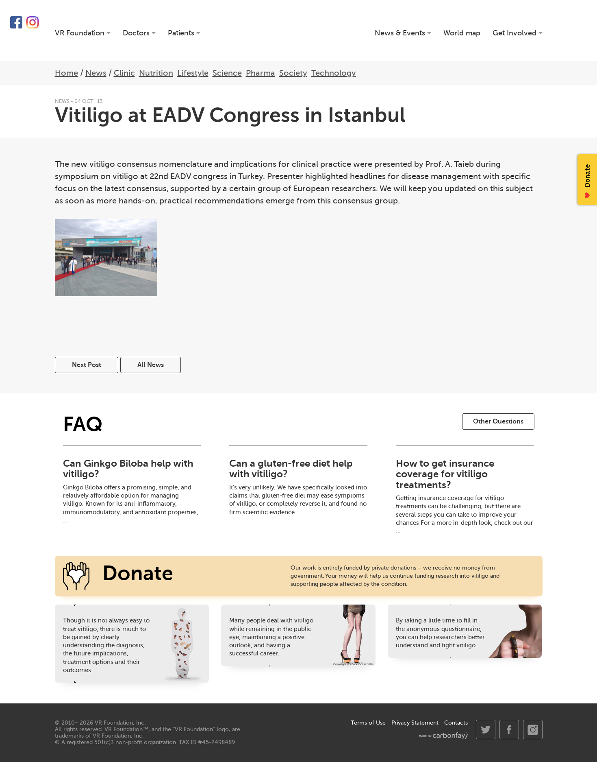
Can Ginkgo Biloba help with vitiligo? (128, 469)
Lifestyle (192, 73)
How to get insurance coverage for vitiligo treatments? (445, 474)
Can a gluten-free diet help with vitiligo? (291, 469)
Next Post (86, 365)
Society (293, 73)
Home (66, 73)
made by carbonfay (443, 735)
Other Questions (498, 421)
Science (227, 73)
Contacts (456, 723)
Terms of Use (368, 723)
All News (150, 365)
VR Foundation (299, 30)
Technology (333, 73)
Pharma (260, 73)
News (95, 73)
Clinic (124, 73)
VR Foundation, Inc (119, 723)
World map (461, 33)
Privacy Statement (415, 723)
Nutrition (156, 73)
